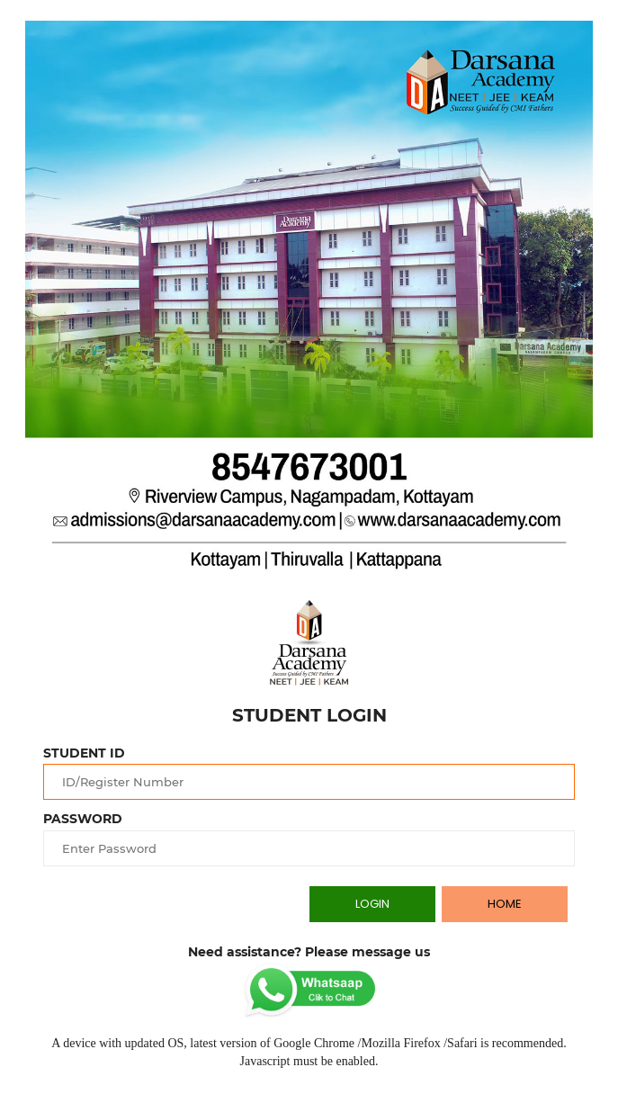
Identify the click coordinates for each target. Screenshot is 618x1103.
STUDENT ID (84, 753)
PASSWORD (82, 819)
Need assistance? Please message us (309, 952)
